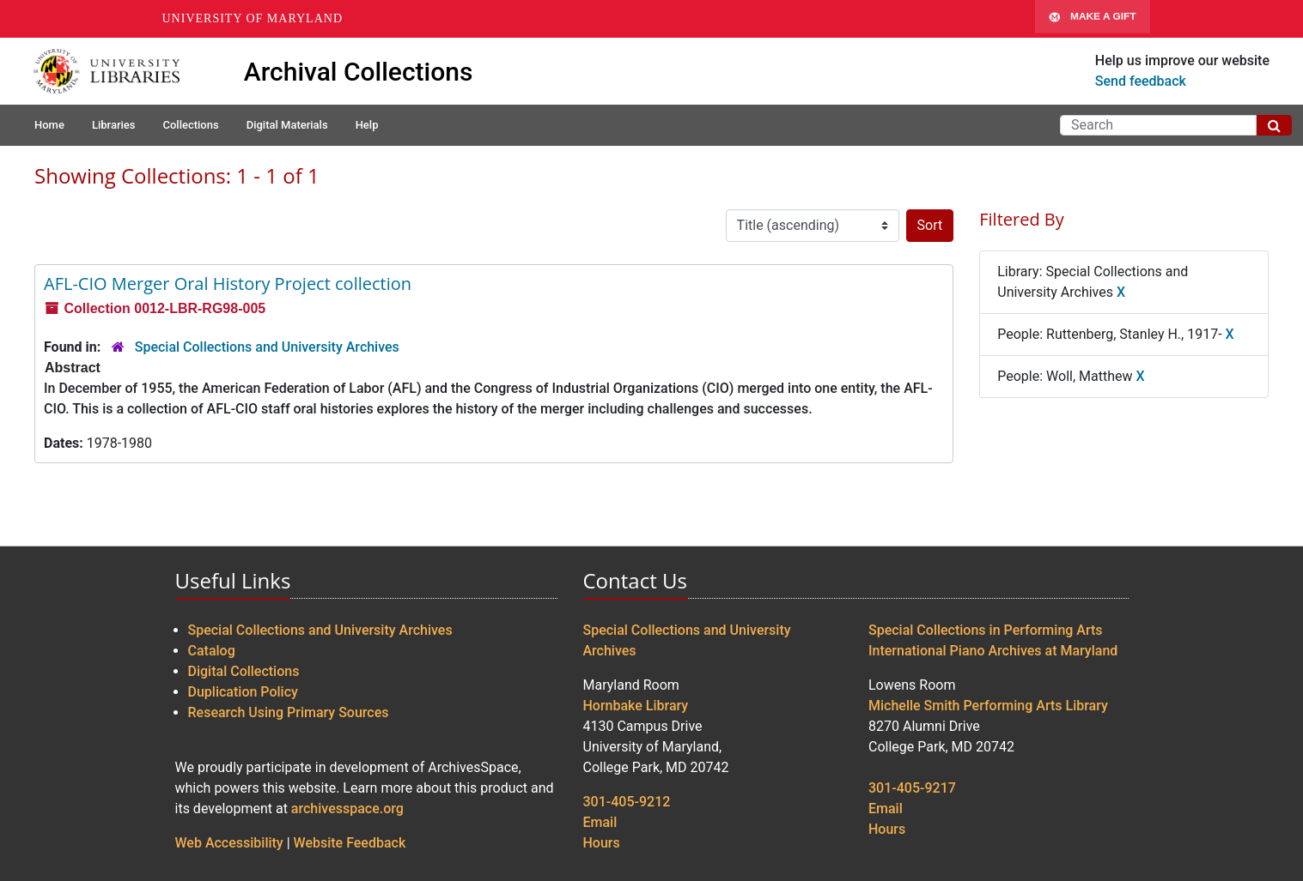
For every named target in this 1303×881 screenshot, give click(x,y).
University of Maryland (253, 18)
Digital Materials (287, 124)
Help (367, 124)
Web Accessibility (229, 843)
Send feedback (1140, 81)
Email (600, 822)
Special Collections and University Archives (267, 347)
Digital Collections (244, 671)
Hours (601, 843)
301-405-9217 (912, 788)
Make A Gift (1092, 19)
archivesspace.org (347, 808)
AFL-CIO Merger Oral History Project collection (227, 283)
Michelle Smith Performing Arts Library (988, 705)
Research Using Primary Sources (288, 712)
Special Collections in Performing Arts (985, 630)
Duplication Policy (243, 692)
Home (49, 124)
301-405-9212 (627, 802)
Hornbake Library (636, 705)
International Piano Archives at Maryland (992, 651)
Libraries (114, 124)
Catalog (211, 651)
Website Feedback (350, 843)
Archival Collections (358, 72)
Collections (190, 124)
